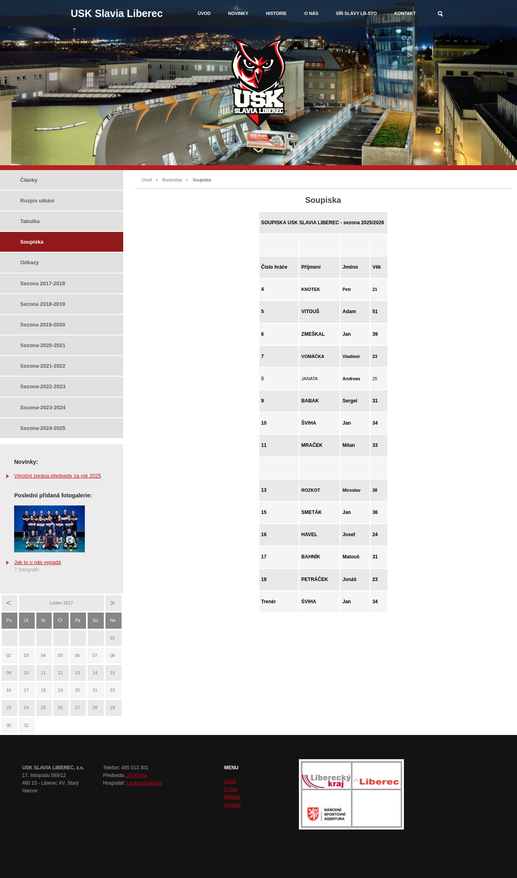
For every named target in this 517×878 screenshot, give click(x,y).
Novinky (238, 13)
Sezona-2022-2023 (42, 386)
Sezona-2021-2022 (42, 366)
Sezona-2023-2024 (42, 407)
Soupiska (32, 242)
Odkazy (29, 262)
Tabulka (30, 221)
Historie (276, 13)
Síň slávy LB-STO (356, 13)
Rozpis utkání (37, 201)
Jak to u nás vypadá (37, 562)
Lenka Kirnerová (144, 783)
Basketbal (172, 179)
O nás (311, 13)
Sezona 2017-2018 (42, 283)
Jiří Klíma (136, 775)
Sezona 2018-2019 (42, 304)
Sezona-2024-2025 (42, 428)
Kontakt (405, 13)
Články (29, 180)
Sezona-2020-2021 (42, 345)
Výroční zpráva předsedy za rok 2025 (57, 476)
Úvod (204, 13)
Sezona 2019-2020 (42, 325)
